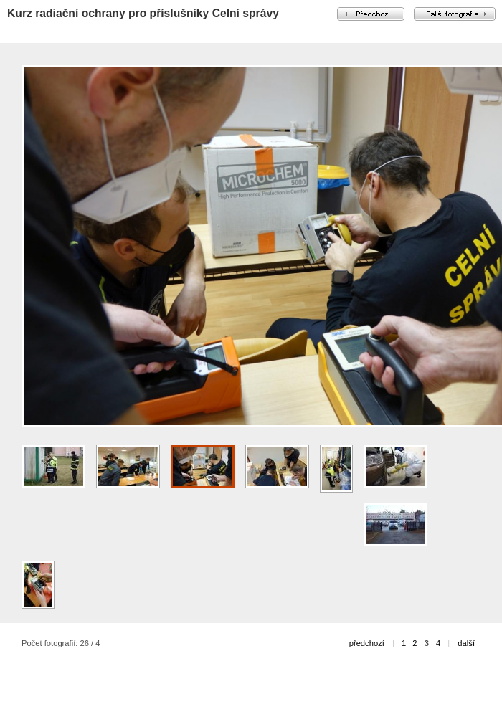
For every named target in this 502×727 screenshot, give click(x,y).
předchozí (366, 643)
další (466, 643)
